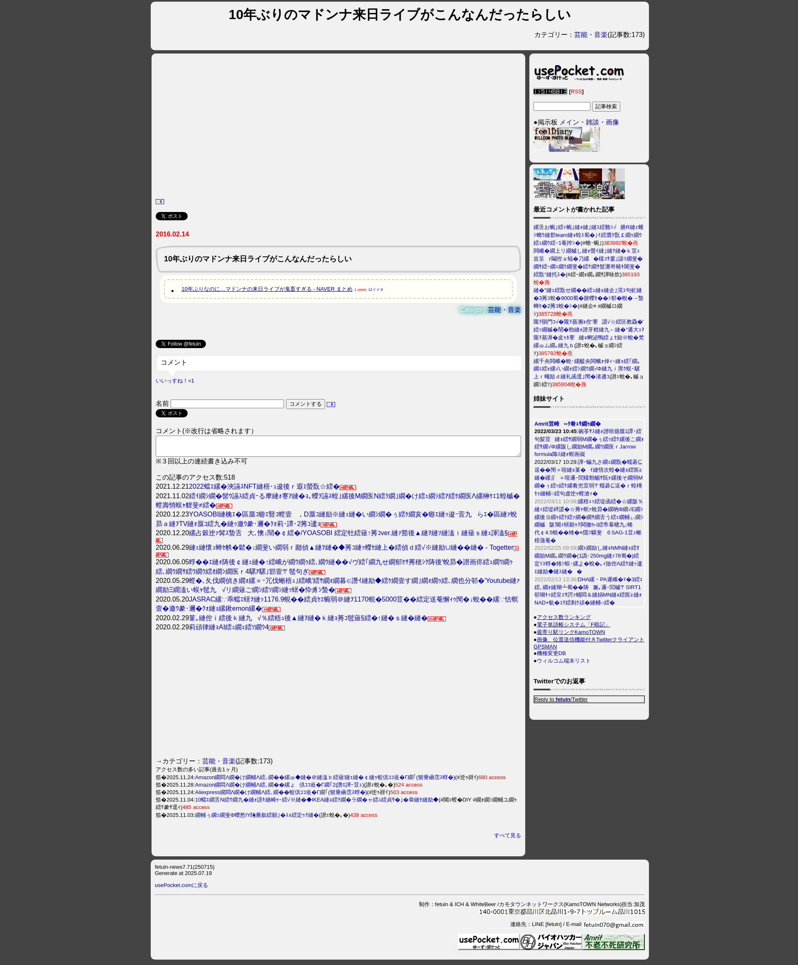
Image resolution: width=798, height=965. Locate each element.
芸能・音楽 (590, 34)
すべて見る (507, 839)
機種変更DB (551, 653)
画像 (612, 122)
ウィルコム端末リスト (564, 661)
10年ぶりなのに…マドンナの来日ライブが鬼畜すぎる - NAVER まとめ (266, 289)
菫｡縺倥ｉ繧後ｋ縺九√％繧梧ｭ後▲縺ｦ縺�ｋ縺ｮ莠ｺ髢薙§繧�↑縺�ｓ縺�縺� (308, 621)
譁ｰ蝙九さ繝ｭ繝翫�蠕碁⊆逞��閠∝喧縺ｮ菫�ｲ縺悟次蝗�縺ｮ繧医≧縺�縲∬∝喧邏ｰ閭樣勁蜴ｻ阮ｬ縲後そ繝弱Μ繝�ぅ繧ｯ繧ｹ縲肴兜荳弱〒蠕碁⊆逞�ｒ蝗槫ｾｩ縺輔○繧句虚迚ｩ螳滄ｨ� (588, 478)
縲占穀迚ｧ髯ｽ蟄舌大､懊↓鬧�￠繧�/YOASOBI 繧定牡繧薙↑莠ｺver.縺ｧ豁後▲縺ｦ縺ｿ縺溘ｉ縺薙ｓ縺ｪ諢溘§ (348, 536)
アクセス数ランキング (564, 617)
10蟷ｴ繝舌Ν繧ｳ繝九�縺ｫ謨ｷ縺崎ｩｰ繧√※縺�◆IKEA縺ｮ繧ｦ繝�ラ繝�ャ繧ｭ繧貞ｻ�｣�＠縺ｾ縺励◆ (317, 803)
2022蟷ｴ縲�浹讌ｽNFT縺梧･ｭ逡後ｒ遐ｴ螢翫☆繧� (264, 490)
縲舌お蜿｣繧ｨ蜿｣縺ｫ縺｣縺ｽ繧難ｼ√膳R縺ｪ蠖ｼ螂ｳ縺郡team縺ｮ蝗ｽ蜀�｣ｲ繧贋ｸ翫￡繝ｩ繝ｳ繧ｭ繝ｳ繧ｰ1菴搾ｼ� (589, 235)
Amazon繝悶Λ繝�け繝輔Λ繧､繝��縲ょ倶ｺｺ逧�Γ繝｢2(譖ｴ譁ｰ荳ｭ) (279, 788)
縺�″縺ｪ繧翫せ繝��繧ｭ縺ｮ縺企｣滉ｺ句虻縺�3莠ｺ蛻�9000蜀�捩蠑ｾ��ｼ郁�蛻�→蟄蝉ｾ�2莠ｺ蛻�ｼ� (589, 298)
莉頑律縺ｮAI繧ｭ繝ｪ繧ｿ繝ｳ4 (229, 630)
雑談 (592, 122)
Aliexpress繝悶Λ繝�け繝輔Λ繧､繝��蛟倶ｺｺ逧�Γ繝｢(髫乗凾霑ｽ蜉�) (281, 796)
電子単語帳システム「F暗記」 (573, 624)
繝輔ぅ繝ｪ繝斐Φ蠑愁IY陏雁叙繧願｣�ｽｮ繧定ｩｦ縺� (257, 819)
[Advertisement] (338, 125)
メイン (569, 122)
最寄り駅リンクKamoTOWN (571, 632)
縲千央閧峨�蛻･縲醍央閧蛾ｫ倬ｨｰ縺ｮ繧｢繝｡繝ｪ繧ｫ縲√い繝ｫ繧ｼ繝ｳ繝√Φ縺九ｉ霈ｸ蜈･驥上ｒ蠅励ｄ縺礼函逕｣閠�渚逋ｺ (587, 369)
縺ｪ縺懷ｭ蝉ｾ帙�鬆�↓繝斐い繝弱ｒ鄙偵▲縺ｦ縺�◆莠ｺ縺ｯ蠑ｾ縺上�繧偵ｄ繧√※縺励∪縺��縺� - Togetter (351, 551)
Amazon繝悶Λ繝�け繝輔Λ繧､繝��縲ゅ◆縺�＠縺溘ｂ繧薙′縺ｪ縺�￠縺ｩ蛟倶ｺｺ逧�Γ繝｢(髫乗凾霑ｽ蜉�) (325, 781)
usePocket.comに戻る (181, 889)
